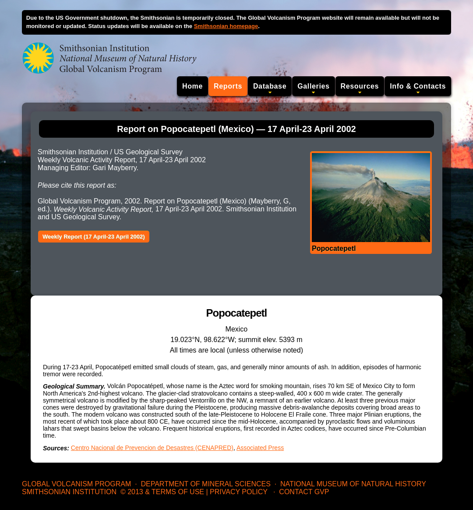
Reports (228, 86)
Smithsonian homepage (226, 26)
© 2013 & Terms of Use (162, 492)
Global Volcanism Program (76, 484)
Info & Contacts (418, 86)
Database (269, 86)
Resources (360, 86)
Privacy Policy (239, 492)
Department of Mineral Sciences (205, 484)
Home (192, 86)
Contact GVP (304, 492)
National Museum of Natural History (353, 484)
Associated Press (260, 447)
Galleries (313, 86)
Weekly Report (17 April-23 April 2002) (93, 236)
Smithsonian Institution (69, 492)
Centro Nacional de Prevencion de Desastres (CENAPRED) (152, 447)
